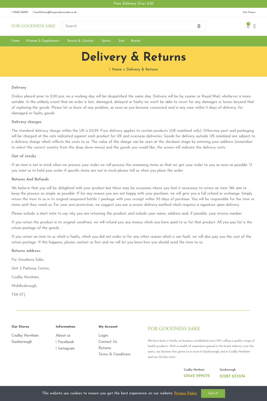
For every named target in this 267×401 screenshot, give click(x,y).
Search (199, 26)
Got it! (213, 393)
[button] (19, 12)
